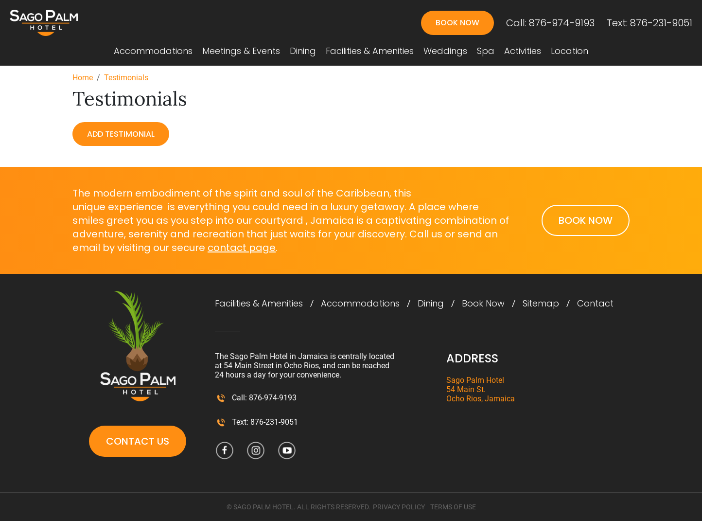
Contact (595, 303)
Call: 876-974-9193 (550, 23)
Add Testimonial (121, 134)
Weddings (445, 51)
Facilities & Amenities (370, 51)
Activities (522, 51)
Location (569, 51)
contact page (242, 247)
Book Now (457, 22)
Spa (485, 51)
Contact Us (137, 441)
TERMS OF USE (453, 507)
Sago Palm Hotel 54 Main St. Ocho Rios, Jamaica (480, 389)
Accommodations (153, 51)
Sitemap (541, 303)
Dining (303, 51)
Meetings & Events (241, 51)
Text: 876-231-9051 (649, 23)
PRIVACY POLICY (399, 507)
